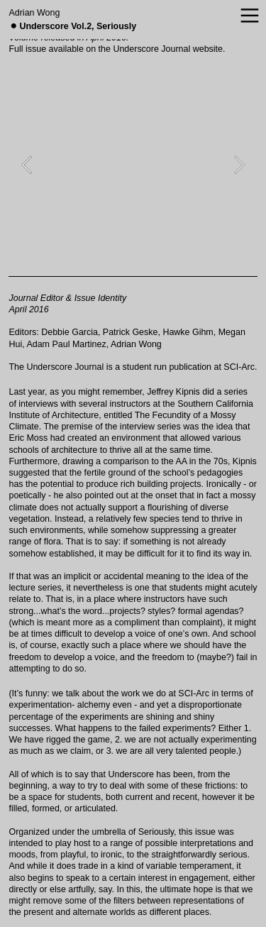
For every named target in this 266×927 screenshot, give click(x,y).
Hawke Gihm (187, 332)
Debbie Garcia (69, 332)
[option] (133, 164)
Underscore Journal (151, 49)
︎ (250, 16)
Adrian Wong (34, 13)
